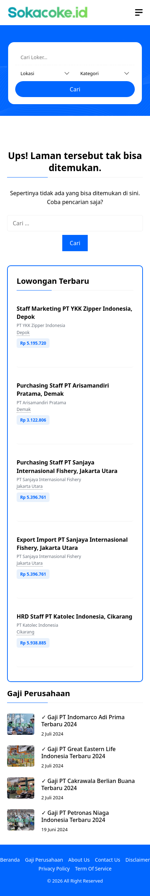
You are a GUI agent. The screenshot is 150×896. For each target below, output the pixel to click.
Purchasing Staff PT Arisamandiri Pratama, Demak (63, 390)
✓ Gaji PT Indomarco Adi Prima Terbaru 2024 (83, 720)
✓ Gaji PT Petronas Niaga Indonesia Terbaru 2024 (75, 816)
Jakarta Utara (30, 486)
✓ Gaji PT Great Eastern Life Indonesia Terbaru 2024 (78, 752)
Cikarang (25, 632)
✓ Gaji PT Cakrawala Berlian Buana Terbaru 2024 (88, 784)
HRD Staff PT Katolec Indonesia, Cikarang (74, 616)
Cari (75, 89)
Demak (24, 409)
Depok (23, 332)
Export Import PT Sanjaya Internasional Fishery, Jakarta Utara (72, 544)
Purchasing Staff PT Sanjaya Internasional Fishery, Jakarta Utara (67, 466)
